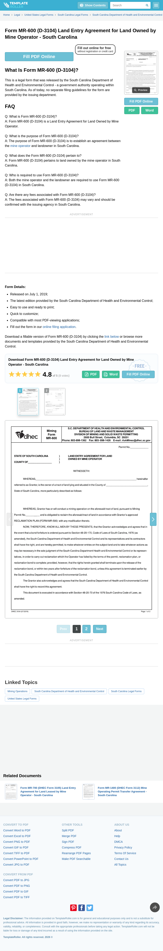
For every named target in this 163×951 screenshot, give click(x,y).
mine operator (20, 146)
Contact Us (121, 859)
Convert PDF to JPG (16, 880)
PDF (132, 110)
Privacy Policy (123, 847)
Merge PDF (69, 836)
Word (149, 110)
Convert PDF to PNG (16, 885)
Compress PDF (71, 847)
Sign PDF (68, 841)
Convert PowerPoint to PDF (20, 859)
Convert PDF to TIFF (16, 897)
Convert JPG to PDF (16, 864)
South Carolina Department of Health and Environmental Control (69, 691)
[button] (153, 519)
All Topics (120, 864)
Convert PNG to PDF (16, 841)
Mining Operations (17, 691)
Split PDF (68, 830)
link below (111, 336)
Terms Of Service (125, 853)
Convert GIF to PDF (16, 847)
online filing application (59, 327)
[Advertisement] (81, 245)
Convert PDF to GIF (16, 891)
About (118, 830)
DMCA (118, 841)
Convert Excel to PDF (17, 836)
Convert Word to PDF (17, 830)
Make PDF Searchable (76, 859)
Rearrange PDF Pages (76, 853)
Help (117, 836)
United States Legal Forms (22, 698)
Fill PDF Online (39, 56)
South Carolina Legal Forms (126, 691)
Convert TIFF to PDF (16, 853)
